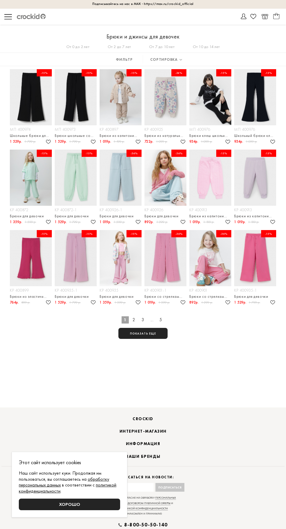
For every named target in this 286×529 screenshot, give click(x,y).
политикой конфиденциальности (143, 508)
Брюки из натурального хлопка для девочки (165, 135)
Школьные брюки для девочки (31, 135)
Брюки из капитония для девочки (121, 135)
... (152, 320)
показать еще (143, 333)
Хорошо (69, 504)
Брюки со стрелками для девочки (165, 296)
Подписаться (170, 487)
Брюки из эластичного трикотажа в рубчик (31, 296)
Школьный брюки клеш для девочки (255, 135)
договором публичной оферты (149, 503)
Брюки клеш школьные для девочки (210, 135)
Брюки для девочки (27, 216)
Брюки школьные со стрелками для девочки (76, 135)
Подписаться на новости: (143, 477)
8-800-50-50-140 (146, 525)
